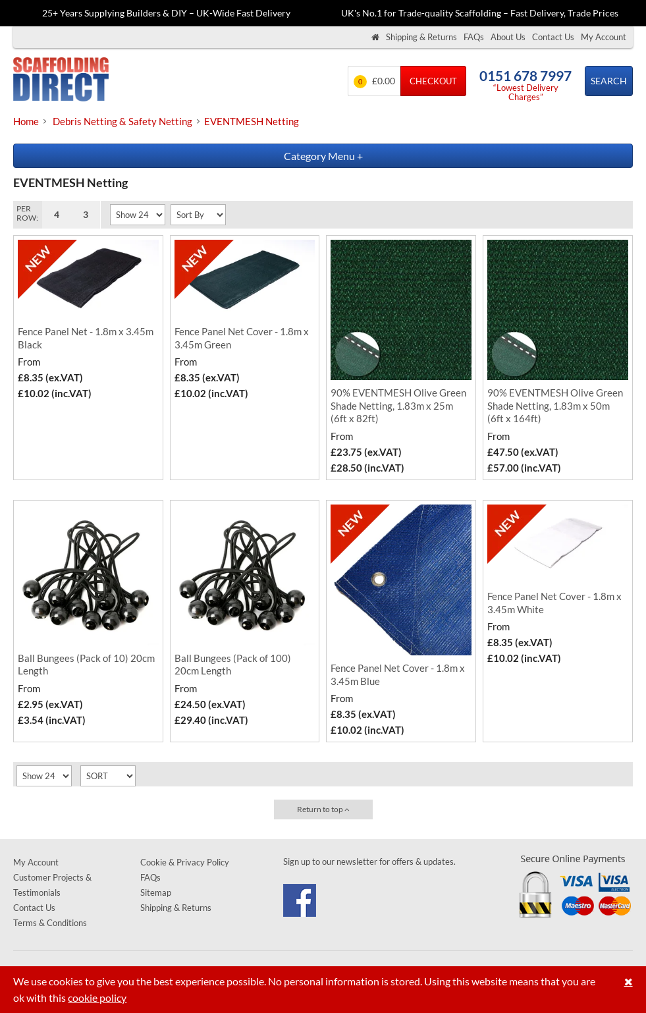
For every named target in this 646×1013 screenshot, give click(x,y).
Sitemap (155, 892)
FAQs (474, 37)
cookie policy (97, 997)
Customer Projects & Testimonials (52, 885)
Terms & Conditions (50, 922)
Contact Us (553, 37)
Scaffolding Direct (61, 80)
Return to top (323, 809)
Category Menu (323, 156)
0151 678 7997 (525, 75)
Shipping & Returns (421, 37)
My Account (603, 37)
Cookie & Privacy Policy (184, 862)
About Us (508, 37)
